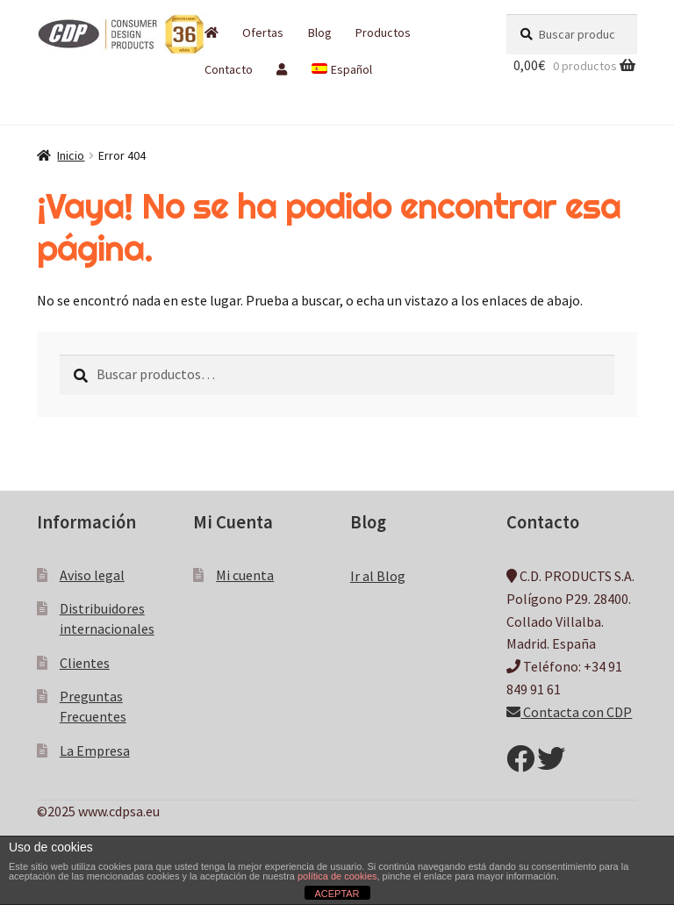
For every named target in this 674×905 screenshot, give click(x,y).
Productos (383, 32)
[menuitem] (341, 69)
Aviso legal (92, 575)
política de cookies (337, 876)
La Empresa (95, 750)
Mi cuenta (245, 575)
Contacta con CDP (569, 712)
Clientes (85, 663)
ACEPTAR (336, 893)
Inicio (70, 155)
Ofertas (262, 32)
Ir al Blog (377, 576)
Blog (320, 32)
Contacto (228, 69)
